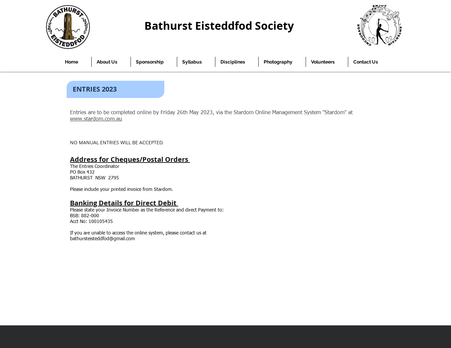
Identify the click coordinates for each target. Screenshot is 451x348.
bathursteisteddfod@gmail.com (102, 239)
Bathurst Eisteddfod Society (219, 25)
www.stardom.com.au (96, 119)
